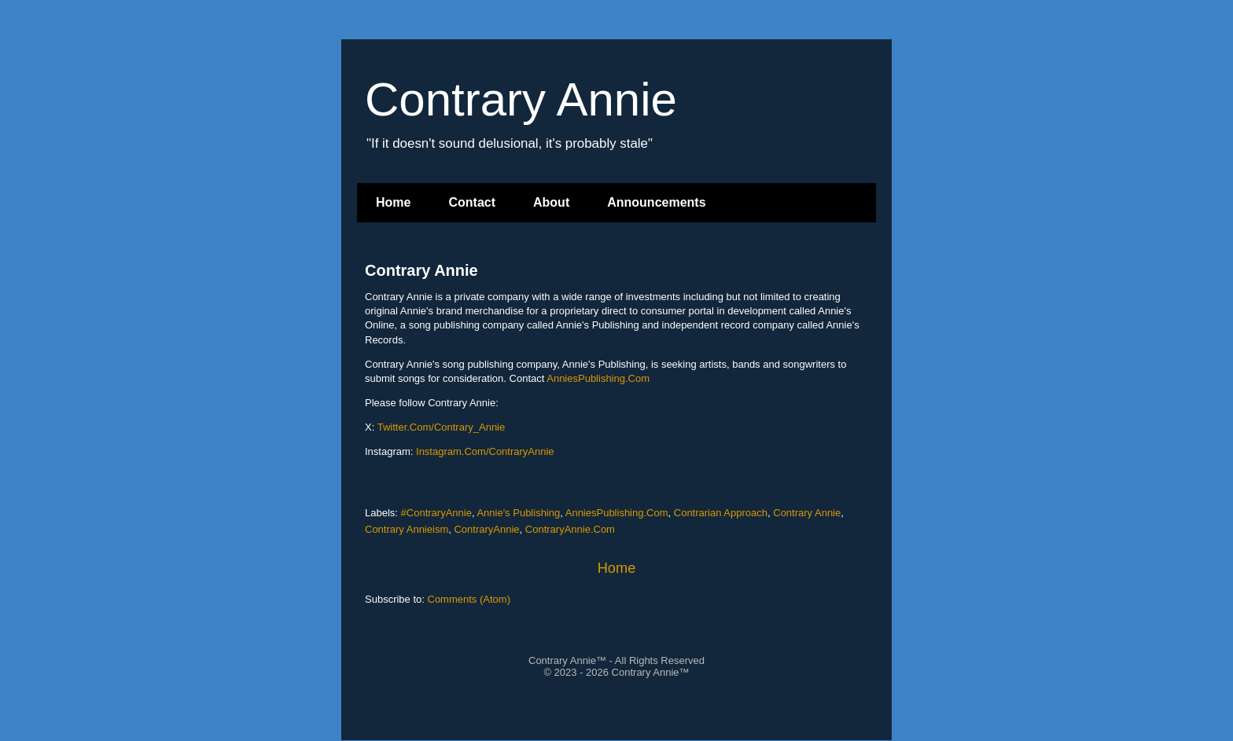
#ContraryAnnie (436, 513)
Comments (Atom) (469, 599)
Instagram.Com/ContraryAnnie (485, 451)
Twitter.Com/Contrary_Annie (441, 427)
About (551, 202)
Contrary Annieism (406, 529)
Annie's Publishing (518, 513)
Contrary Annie (421, 270)
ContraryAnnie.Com (570, 529)
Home (393, 202)
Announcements (656, 202)
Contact (471, 202)
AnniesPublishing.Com (598, 378)
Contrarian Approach (720, 513)
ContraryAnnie (486, 529)
